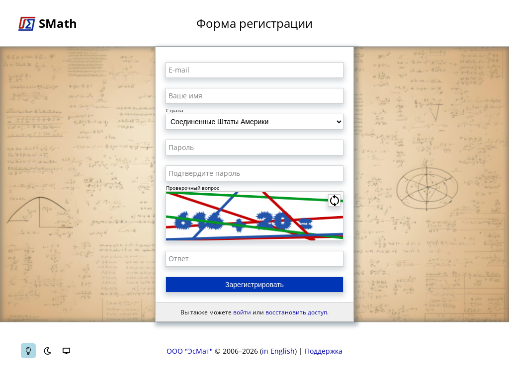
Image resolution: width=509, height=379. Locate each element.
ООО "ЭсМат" (190, 351)
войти (242, 312)
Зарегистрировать (254, 285)
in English (278, 351)
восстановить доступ (296, 312)
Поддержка (323, 351)
